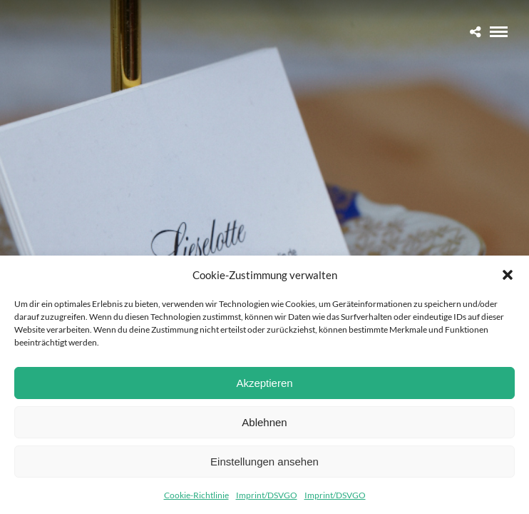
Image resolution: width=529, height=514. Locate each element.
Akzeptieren (264, 383)
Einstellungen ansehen (264, 461)
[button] (507, 275)
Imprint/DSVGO (266, 495)
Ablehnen (264, 422)
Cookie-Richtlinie (196, 495)
